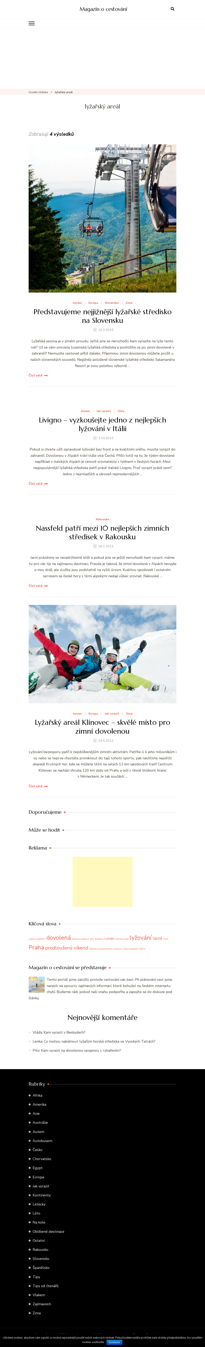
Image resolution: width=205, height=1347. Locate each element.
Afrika (37, 1095)
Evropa (93, 303)
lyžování (141, 938)
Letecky (39, 1204)
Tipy (36, 1277)
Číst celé (36, 375)
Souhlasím (114, 1342)
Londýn (109, 939)
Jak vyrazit (103, 411)
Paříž (165, 938)
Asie (36, 1113)
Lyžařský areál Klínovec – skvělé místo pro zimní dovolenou (102, 726)
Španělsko (41, 1267)
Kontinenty (42, 1195)
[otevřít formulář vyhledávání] (172, 9)
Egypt (38, 1167)
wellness (118, 948)
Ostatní (39, 1240)
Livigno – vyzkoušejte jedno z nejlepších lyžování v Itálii (102, 424)
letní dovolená (96, 938)
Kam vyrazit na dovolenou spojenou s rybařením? (81, 1050)
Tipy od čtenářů (45, 1286)
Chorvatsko (42, 1158)
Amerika (39, 1104)
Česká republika (131, 948)
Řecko (142, 948)
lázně (157, 938)
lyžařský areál (122, 938)
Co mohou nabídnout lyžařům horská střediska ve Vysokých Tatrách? (99, 1041)
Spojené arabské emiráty (101, 948)
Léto (36, 1213)
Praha (36, 947)
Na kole (39, 1222)
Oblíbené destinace (48, 1231)
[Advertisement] (102, 59)
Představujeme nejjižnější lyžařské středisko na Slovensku (103, 316)
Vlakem (39, 1295)
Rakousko (102, 519)
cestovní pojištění (37, 938)
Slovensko (112, 303)
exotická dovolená (80, 938)
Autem (77, 303)
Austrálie (40, 1122)
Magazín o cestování (103, 9)
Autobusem (42, 1140)
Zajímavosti (42, 1304)
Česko (37, 1149)
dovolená (58, 938)
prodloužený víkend (66, 947)
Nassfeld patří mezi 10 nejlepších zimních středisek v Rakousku (102, 532)
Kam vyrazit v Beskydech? (64, 1032)
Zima (129, 303)
